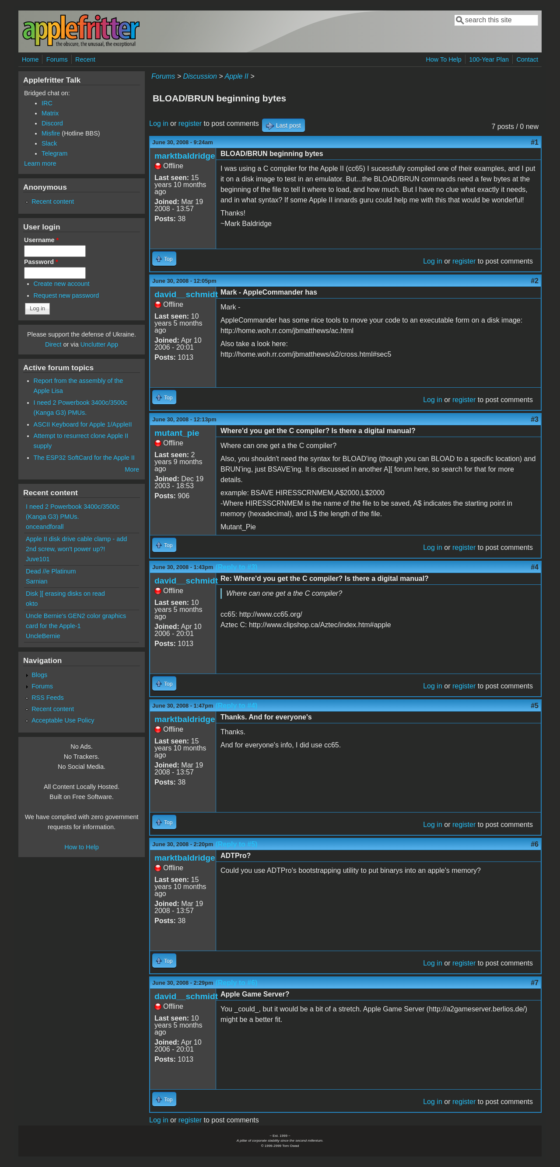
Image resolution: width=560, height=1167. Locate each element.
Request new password (66, 295)
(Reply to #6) (236, 982)
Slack (49, 143)
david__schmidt (186, 294)
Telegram (54, 153)
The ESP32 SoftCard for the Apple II (84, 457)
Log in (158, 123)
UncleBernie (43, 635)
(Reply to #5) (236, 844)
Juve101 (37, 559)
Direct (53, 344)
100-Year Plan (489, 59)
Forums (57, 59)
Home (30, 59)
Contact (527, 59)
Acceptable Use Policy (63, 720)
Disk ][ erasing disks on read (65, 593)
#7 (535, 982)
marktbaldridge (184, 155)
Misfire (51, 133)
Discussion (200, 76)
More (132, 469)
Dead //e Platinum (51, 571)
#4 (535, 567)
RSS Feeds (48, 697)
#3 (535, 419)
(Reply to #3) (236, 567)
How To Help (443, 59)
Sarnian (37, 581)
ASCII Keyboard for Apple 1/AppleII (83, 424)
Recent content (53, 201)
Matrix (50, 113)
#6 (535, 844)
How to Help (81, 847)
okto (32, 603)
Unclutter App (99, 344)
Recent (85, 59)
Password (41, 261)
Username (41, 239)
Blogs (39, 674)
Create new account (62, 283)
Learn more (40, 163)
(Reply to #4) (236, 705)
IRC (47, 103)
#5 (535, 705)
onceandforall (44, 526)
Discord (52, 123)
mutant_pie (176, 433)
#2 (535, 281)
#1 (535, 142)
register (190, 123)
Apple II (236, 76)
